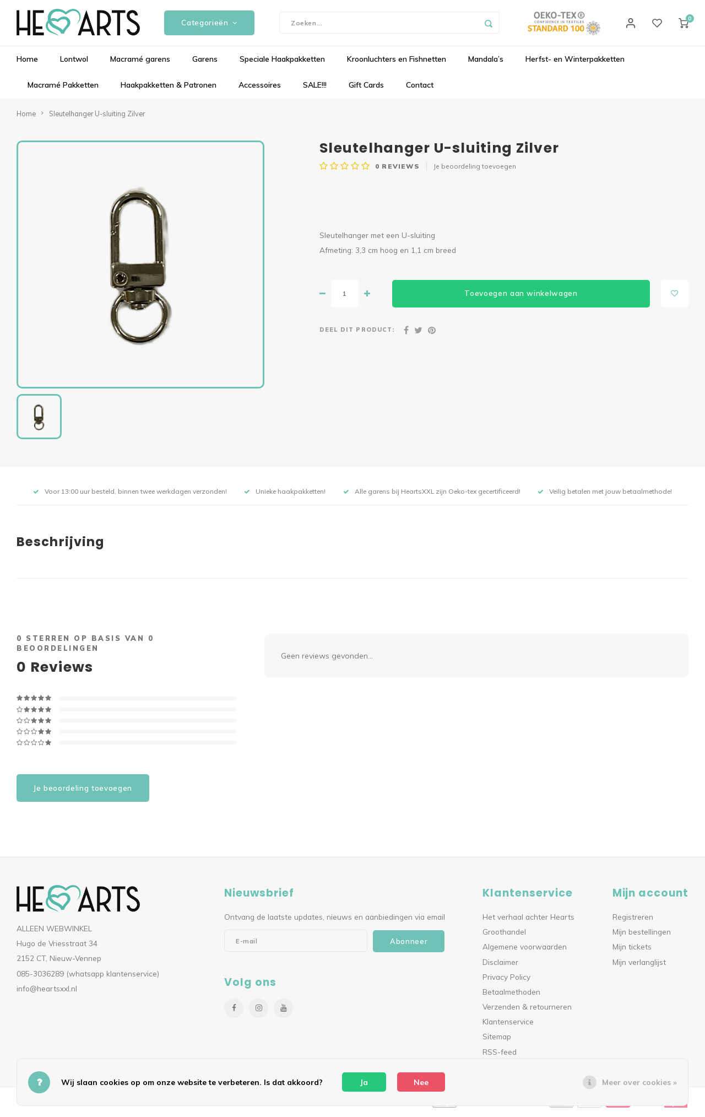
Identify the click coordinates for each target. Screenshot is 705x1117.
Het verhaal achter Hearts (528, 921)
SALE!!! (315, 89)
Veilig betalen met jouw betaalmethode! (605, 496)
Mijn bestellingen (641, 936)
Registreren (632, 921)
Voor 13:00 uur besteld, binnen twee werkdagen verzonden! (130, 496)
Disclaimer (500, 965)
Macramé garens (140, 63)
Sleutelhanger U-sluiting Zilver (97, 117)
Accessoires (259, 89)
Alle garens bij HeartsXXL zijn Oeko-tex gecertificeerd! (431, 496)
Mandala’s (485, 63)
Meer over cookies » (639, 1082)
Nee (421, 1082)
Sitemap (496, 1040)
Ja (364, 1082)
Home (27, 63)
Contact (419, 89)
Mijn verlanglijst (639, 965)
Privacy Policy (506, 980)
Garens (205, 63)
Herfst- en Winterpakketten (575, 63)
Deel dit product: (356, 334)
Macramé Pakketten (63, 89)
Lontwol (74, 63)
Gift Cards (366, 89)
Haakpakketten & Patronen (168, 89)
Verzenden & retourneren (527, 1011)
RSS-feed (499, 1055)
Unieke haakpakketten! (285, 496)
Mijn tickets (632, 951)
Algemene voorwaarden (524, 951)
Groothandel (504, 936)
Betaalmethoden (511, 995)
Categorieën (209, 24)
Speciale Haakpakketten (282, 63)
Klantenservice (508, 1025)
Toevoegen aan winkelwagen (521, 297)
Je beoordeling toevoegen (474, 170)
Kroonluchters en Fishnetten (396, 63)
